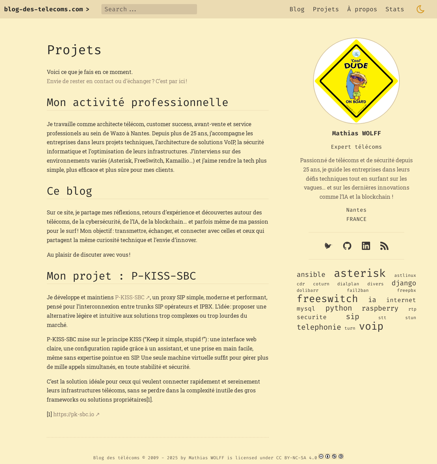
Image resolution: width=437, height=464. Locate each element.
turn (349, 328)
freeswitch (327, 298)
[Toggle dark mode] (420, 9)
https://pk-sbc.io (73, 414)
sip (352, 316)
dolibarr (308, 290)
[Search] (149, 9)
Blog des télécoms (116, 458)
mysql (306, 309)
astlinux (405, 275)
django (404, 283)
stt (382, 317)
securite (312, 317)
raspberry (380, 308)
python (338, 308)
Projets (326, 9)
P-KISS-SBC (129, 297)
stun (410, 317)
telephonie (319, 327)
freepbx (406, 290)
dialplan (348, 284)
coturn (321, 284)
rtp (412, 309)
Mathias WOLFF (206, 458)
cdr (301, 284)
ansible (311, 274)
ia (372, 299)
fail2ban (358, 290)
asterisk (360, 273)
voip (371, 326)
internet (401, 300)
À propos (362, 9)
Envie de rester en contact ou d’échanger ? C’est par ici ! (117, 81)
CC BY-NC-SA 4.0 (296, 458)
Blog (297, 9)
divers (375, 284)
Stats (394, 9)
